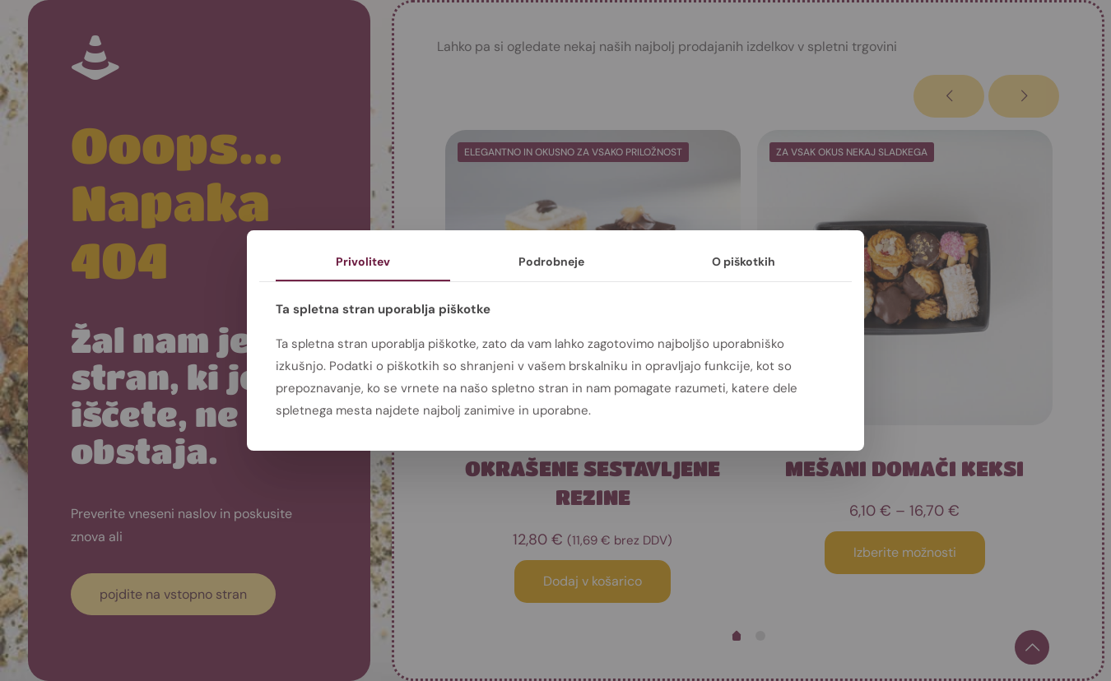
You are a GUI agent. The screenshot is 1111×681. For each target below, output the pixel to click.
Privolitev (363, 261)
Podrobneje (551, 261)
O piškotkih (743, 261)
